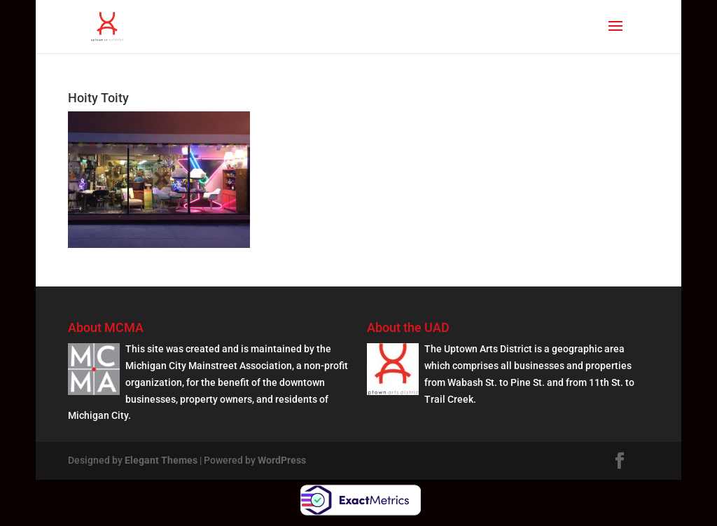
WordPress (282, 460)
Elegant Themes (161, 460)
